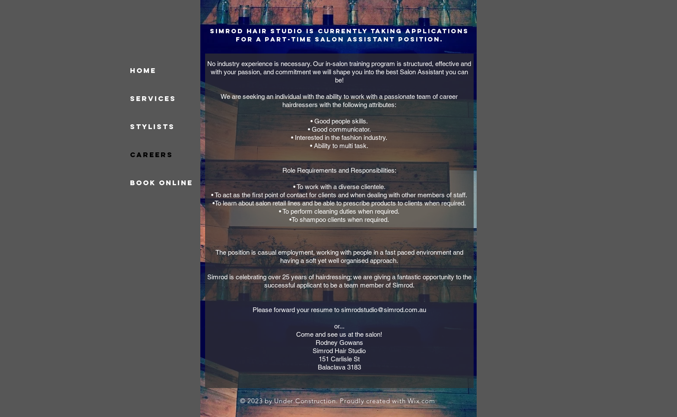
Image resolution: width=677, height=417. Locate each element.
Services (153, 98)
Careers (151, 154)
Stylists (152, 126)
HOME (143, 70)
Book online (161, 182)
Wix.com (421, 401)
